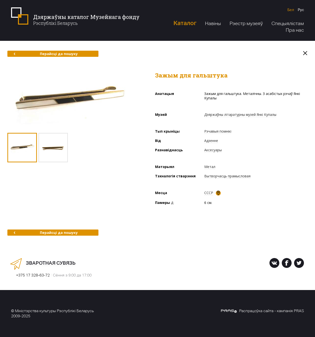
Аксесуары (213, 150)
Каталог (184, 23)
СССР (208, 192)
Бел (290, 10)
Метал (209, 166)
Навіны (213, 23)
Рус (301, 10)
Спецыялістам (287, 23)
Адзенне (211, 140)
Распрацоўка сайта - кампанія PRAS (262, 310)
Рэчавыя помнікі (217, 131)
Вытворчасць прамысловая (227, 176)
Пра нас (295, 30)
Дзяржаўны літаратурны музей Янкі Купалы (240, 114)
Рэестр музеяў (246, 23)
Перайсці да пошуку (46, 53)
